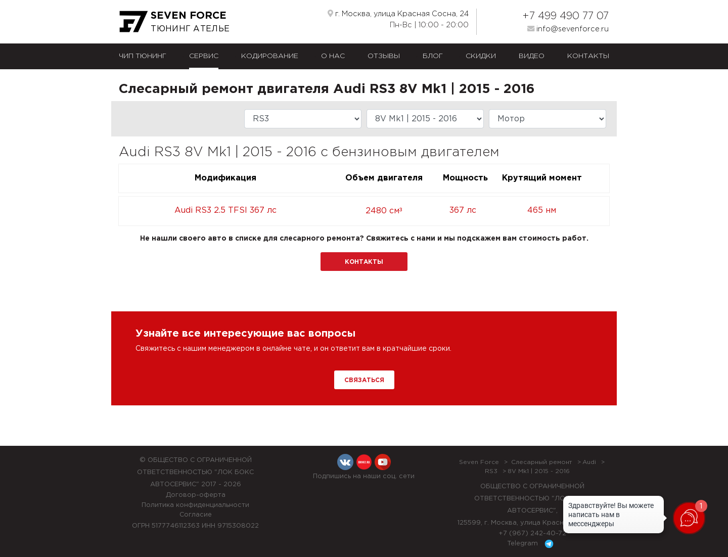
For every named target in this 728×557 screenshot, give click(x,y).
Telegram (532, 544)
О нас (333, 56)
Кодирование (269, 56)
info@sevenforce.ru (568, 28)
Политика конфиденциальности (195, 505)
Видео (531, 56)
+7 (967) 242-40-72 (532, 533)
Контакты (588, 56)
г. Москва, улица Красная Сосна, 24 (398, 13)
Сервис (203, 56)
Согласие (195, 515)
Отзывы (384, 56)
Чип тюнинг (142, 56)
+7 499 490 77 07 (565, 16)
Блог (433, 56)
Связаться (364, 380)
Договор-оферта (195, 495)
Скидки (481, 56)
